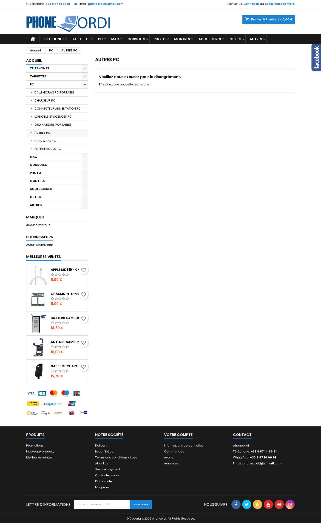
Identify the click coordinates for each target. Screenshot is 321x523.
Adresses (171, 463)
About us (101, 463)
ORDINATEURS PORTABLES (53, 124)
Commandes (174, 451)
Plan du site (103, 481)
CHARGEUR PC (44, 100)
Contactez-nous (107, 475)
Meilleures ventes (39, 457)
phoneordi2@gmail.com (105, 4)
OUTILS (235, 39)
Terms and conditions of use (116, 457)
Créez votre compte (280, 4)
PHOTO (160, 39)
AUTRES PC (42, 132)
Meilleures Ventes (43, 256)
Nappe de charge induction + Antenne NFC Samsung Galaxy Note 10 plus (68, 366)
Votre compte (178, 434)
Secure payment (107, 469)
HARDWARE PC (45, 141)
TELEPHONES (54, 39)
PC (100, 39)
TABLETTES (81, 39)
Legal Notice (104, 451)
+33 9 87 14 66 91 (58, 4)
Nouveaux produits (40, 451)
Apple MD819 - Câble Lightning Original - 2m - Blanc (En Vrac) (68, 269)
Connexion (251, 4)
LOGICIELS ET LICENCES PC (53, 116)
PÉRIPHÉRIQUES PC (47, 149)
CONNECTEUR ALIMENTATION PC (57, 108)
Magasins (102, 487)
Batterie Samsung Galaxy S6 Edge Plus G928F (68, 318)
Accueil (34, 60)
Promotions (34, 445)
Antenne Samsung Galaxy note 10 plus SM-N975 (68, 342)
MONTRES (182, 39)
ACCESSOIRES (210, 39)
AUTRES (256, 39)
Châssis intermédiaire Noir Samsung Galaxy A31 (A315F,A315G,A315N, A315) (68, 294)
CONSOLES (136, 39)
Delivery (101, 445)
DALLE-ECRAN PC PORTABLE (54, 92)
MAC (115, 39)
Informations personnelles (183, 445)
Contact (242, 434)
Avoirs (168, 457)
